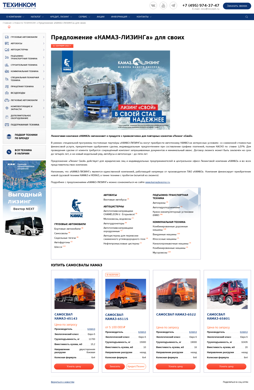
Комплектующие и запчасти (17, 108)
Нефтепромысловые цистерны (123, 243)
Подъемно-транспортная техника (20, 57)
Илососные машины (166, 239)
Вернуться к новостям (62, 382)
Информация (119, 16)
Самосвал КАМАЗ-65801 (218, 317)
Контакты (143, 16)
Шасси (60, 246)
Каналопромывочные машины (172, 243)
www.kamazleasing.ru (157, 182)
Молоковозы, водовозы (119, 218)
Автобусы (12, 43)
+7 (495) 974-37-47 (200, 5)
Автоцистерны (15, 49)
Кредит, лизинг (59, 16)
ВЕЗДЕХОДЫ (14, 93)
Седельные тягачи (66, 237)
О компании (13, 16)
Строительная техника (20, 65)
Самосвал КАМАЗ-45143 (66, 317)
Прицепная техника (18, 86)
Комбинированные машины (170, 248)
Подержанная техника (21, 124)
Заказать (115, 366)
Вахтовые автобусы (116, 199)
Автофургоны (63, 242)
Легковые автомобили (20, 100)
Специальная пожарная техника (21, 79)
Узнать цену (74, 366)
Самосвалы (62, 233)
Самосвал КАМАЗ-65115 (116, 317)
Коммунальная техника (20, 71)
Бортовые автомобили (68, 228)
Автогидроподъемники (167, 207)
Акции (100, 16)
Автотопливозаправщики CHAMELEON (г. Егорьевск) (120, 212)
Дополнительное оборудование (17, 117)
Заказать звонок (237, 5)
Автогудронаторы (115, 223)
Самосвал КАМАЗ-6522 (176, 315)
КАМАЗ (91, 329)
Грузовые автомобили (20, 37)
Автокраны (160, 202)
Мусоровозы (162, 252)
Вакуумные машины (166, 234)
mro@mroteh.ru (210, 8)
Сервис (83, 16)
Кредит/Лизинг (136, 366)
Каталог (36, 16)
